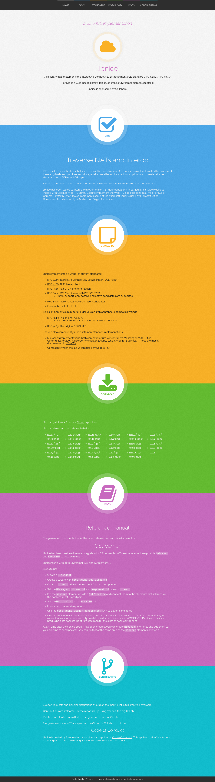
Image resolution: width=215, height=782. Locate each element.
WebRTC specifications (127, 192)
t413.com (96, 779)
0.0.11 (132, 434)
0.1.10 (91, 438)
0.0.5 (152, 434)
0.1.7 (90, 452)
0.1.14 (71, 447)
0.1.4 (111, 438)
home (65, 5)
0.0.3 (152, 443)
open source (137, 779)
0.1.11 (91, 434)
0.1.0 (111, 456)
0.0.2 (152, 447)
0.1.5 (111, 434)
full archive (131, 704)
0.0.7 (132, 452)
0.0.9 (132, 443)
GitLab (80, 422)
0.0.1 (152, 452)
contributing (148, 5)
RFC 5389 (53, 288)
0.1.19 (50, 452)
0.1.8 (90, 447)
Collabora (121, 88)
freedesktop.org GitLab (120, 710)
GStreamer (125, 82)
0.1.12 (71, 456)
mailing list (115, 704)
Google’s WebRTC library (71, 192)
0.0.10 (132, 438)
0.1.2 (111, 447)
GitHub (96, 723)
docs (131, 5)
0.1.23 (50, 434)
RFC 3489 (53, 326)
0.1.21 (50, 443)
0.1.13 (71, 452)
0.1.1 (111, 452)
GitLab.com (110, 723)
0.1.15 (71, 443)
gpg (57, 434)
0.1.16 (71, 438)
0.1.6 (90, 456)
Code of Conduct (122, 737)
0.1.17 (71, 434)
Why (82, 5)
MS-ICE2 (71, 343)
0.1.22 (50, 438)
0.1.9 (90, 443)
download (115, 5)
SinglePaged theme (111, 779)
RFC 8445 (164, 76)
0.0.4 (152, 438)
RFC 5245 (150, 76)
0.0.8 (132, 447)
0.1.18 (50, 456)
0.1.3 (111, 443)
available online (126, 538)
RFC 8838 (53, 301)
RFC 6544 (53, 293)
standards (98, 5)
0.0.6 (132, 456)
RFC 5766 (53, 284)
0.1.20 (50, 447)
